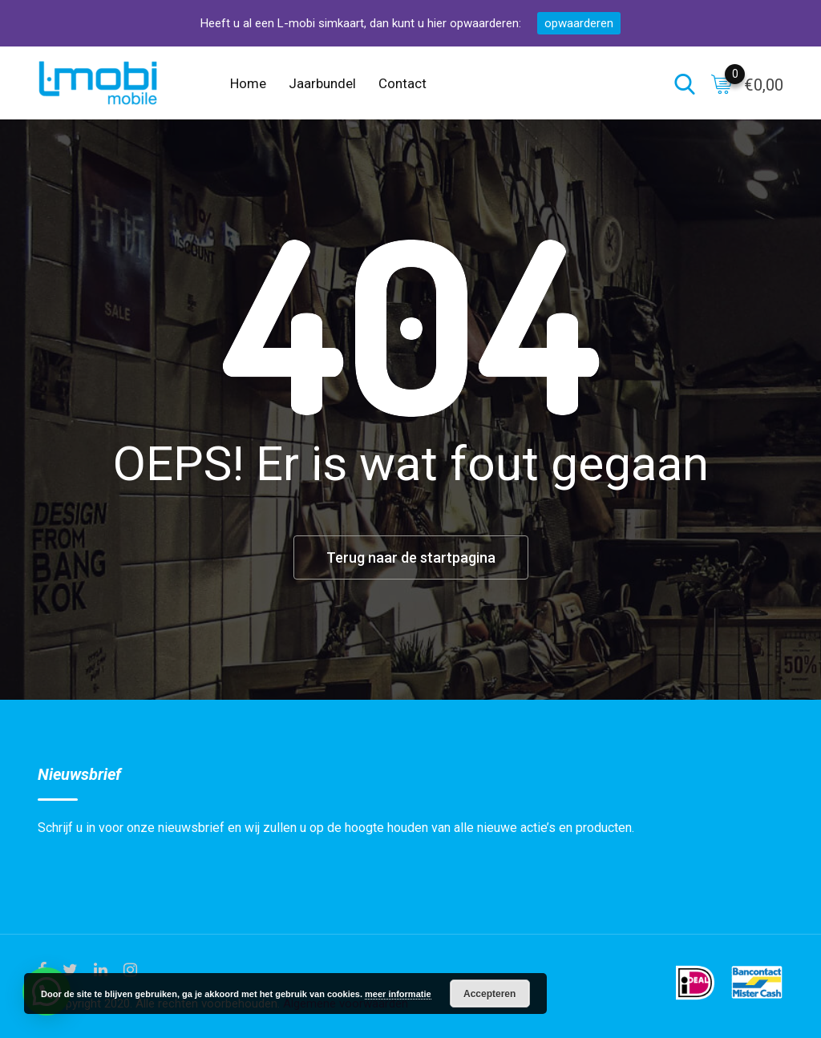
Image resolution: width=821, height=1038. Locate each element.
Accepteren (489, 994)
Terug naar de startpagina (410, 557)
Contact (402, 83)
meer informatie (398, 994)
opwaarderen (578, 23)
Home (248, 83)
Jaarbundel (322, 83)
